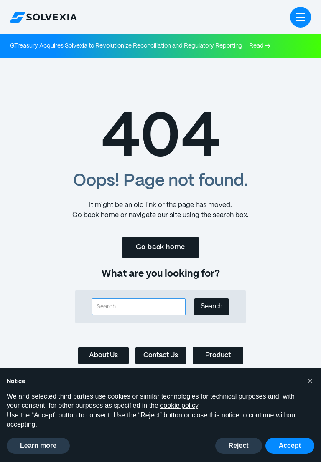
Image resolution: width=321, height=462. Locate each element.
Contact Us (160, 355)
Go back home (160, 247)
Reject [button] (239, 445)
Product (218, 355)
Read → (252, 46)
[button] (300, 17)
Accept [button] (290, 445)
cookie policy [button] (179, 405)
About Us (102, 355)
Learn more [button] (38, 445)
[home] (43, 17)
